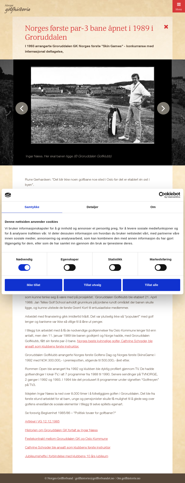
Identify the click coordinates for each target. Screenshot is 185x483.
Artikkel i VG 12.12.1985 (42, 421)
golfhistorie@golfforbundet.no (94, 478)
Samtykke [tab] (32, 207)
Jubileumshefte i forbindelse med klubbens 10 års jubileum (66, 456)
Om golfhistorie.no (128, 478)
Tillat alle (151, 285)
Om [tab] (153, 207)
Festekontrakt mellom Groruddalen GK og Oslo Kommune (66, 438)
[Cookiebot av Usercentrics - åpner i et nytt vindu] (162, 195)
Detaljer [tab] (92, 207)
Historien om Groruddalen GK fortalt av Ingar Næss (61, 430)
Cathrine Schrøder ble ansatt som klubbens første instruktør (67, 447)
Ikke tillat (33, 285)
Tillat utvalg (92, 285)
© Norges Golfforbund (59, 478)
